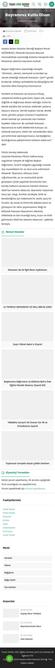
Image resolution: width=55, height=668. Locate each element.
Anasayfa (22, 21)
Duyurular (33, 21)
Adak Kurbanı (9, 528)
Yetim (5, 524)
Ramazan (7, 517)
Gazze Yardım (9, 509)
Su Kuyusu (7, 531)
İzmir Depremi (27, 639)
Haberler (18, 31)
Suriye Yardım (9, 535)
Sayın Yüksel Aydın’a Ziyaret (27, 344)
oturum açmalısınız (35, 489)
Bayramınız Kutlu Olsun (31, 626)
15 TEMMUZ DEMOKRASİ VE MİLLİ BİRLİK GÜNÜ (27, 307)
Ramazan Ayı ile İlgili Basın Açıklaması (27, 270)
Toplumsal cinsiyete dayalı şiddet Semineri (27, 463)
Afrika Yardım (9, 513)
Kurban (6, 520)
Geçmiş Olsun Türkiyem (31, 614)
